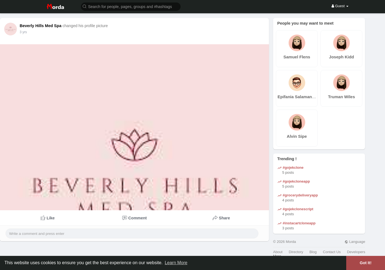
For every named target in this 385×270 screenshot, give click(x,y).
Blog (313, 252)
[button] (131, 6)
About (278, 252)
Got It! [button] (365, 263)
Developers (356, 252)
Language (355, 241)
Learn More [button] (176, 262)
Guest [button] (340, 6)
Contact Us (332, 252)
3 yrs (23, 32)
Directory (296, 252)
